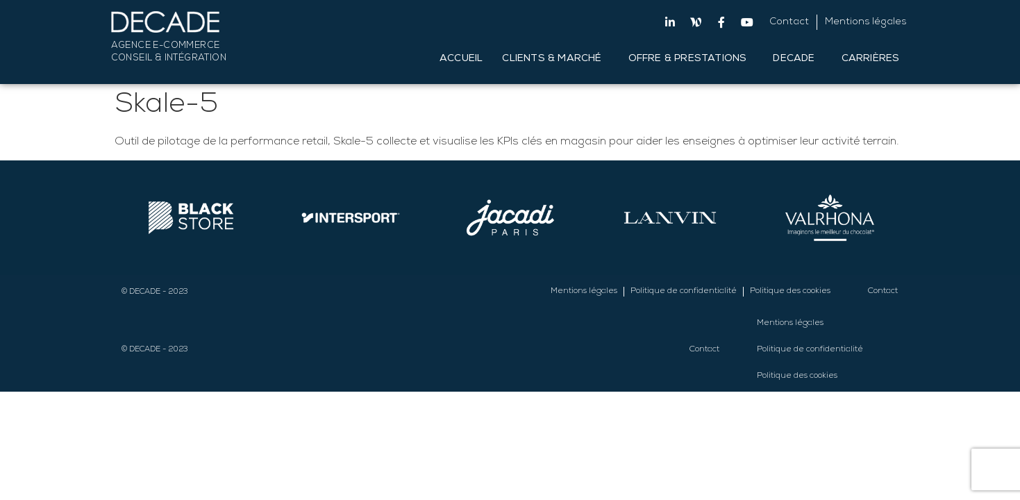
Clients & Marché (555, 59)
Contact (789, 22)
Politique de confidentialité (683, 292)
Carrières (874, 59)
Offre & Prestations (691, 59)
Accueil (461, 59)
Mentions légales (865, 22)
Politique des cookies (790, 292)
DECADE (797, 59)
